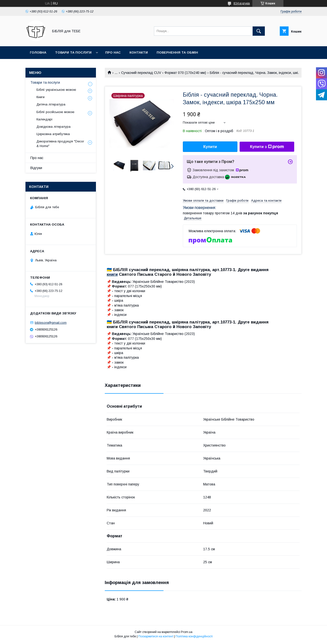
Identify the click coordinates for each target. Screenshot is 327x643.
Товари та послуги (73, 52)
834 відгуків (242, 3)
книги (112, 274)
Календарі (44, 119)
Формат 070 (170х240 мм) (185, 73)
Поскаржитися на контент (155, 636)
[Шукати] (259, 31)
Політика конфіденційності (194, 636)
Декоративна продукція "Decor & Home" (60, 143)
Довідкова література (53, 126)
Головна (38, 52)
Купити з (267, 147)
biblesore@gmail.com (51, 322)
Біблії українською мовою (56, 90)
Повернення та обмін (177, 52)
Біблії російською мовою (55, 112)
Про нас (113, 52)
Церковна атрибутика (53, 134)
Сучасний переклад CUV (141, 73)
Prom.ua (186, 632)
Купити (210, 147)
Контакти (138, 52)
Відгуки (36, 168)
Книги (40, 97)
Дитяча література (50, 104)
